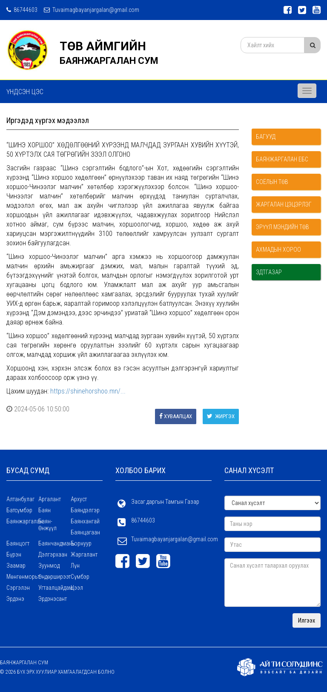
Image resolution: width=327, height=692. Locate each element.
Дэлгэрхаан (52, 554)
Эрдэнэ (15, 598)
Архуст (79, 499)
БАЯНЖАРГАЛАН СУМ (109, 60)
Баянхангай (85, 521)
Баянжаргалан (22, 521)
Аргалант (49, 499)
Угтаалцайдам (54, 587)
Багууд (265, 136)
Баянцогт (17, 543)
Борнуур (81, 543)
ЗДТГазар (269, 272)
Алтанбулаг (20, 499)
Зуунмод (49, 565)
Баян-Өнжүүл (47, 524)
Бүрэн (13, 554)
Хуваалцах (175, 416)
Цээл (77, 587)
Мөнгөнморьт (22, 576)
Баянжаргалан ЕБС (282, 159)
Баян (44, 510)
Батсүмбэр (19, 510)
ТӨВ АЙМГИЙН (103, 46)
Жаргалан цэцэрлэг (284, 204)
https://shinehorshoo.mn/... (88, 391)
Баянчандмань (54, 543)
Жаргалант (84, 554)
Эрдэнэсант (52, 598)
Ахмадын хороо (278, 249)
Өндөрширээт (54, 576)
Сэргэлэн (18, 587)
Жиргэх (221, 416)
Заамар (16, 565)
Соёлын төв (272, 181)
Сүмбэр (80, 576)
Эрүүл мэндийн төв (282, 227)
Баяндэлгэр (85, 510)
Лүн (75, 565)
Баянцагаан (85, 532)
